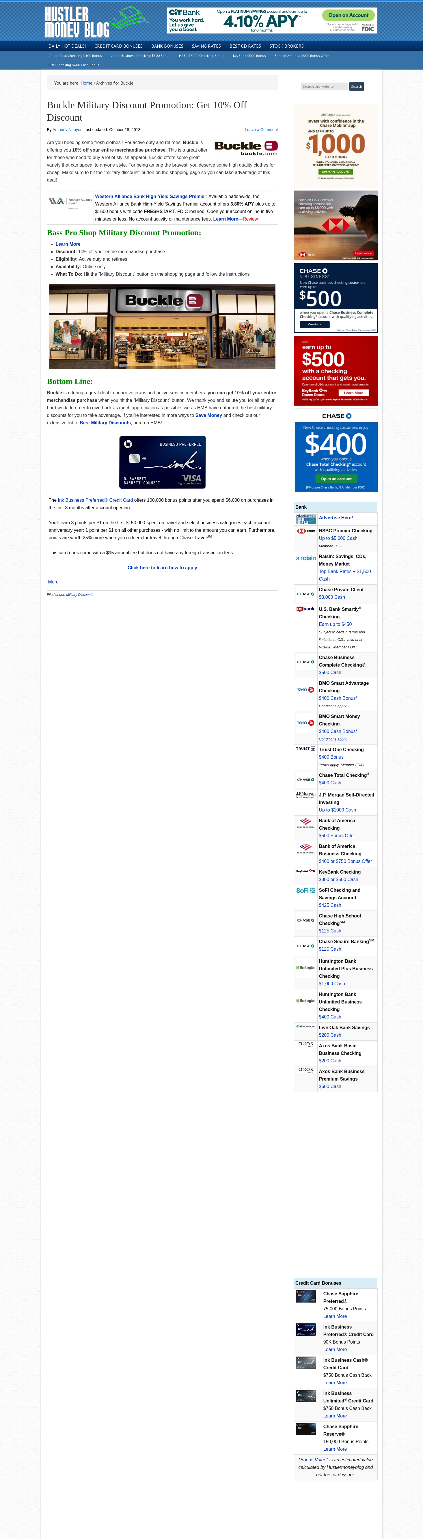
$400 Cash (330, 782)
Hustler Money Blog (96, 22)
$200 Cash (330, 1035)
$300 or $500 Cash (338, 879)
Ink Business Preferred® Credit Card (95, 500)
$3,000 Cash (332, 597)
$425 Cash (330, 905)
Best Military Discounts (105, 422)
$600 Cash (330, 1086)
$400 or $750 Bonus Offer (345, 861)
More (53, 582)
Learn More (335, 1316)
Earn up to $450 (335, 624)
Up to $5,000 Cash (338, 538)
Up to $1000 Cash (337, 809)
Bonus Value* (314, 1459)
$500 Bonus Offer (337, 835)
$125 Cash (330, 930)
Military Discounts (79, 595)
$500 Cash (330, 672)
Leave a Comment (261, 129)
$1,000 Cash (332, 983)
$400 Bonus (331, 757)
